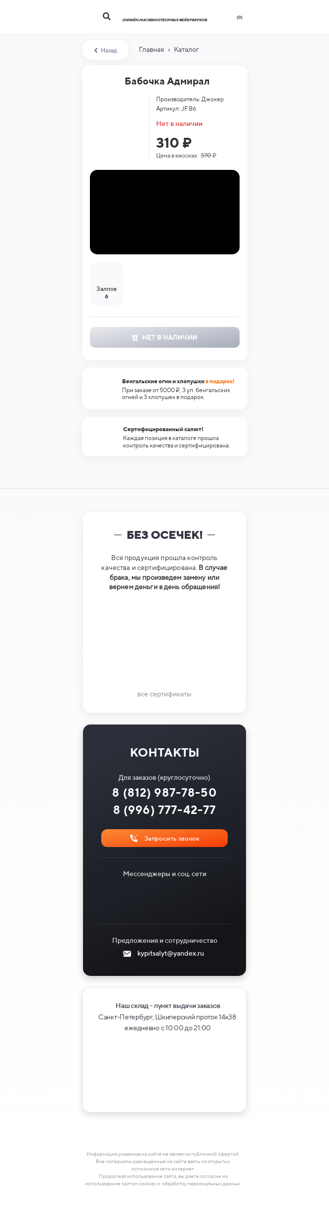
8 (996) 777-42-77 (164, 809)
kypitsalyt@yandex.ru (170, 953)
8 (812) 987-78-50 (164, 792)
